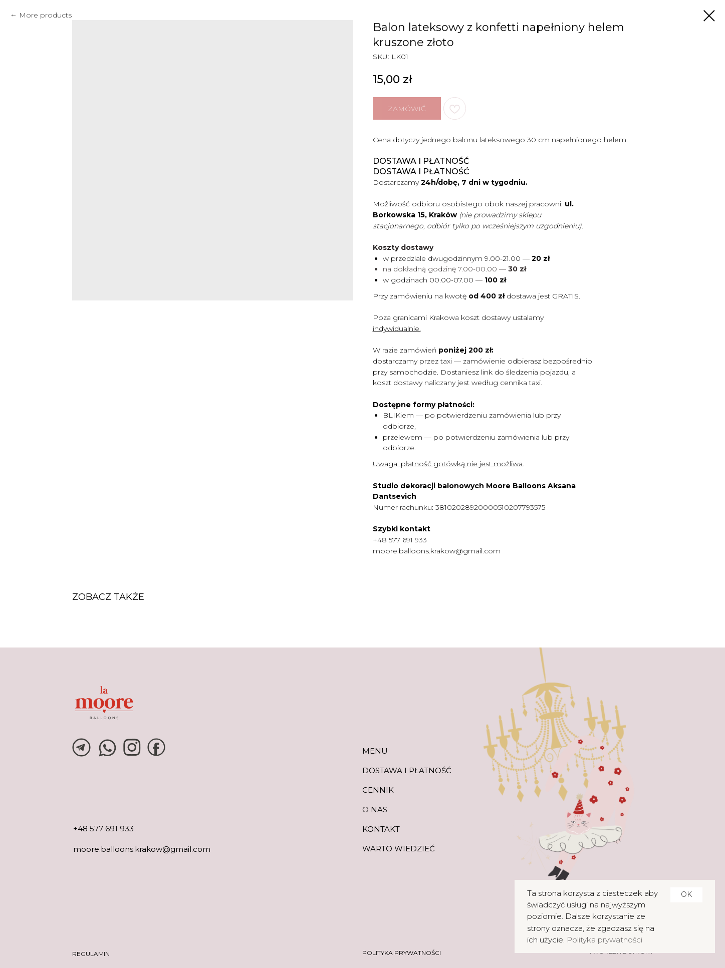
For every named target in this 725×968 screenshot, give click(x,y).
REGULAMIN (91, 953)
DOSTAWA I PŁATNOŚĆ (406, 770)
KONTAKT (381, 829)
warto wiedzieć (398, 848)
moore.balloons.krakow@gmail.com (437, 550)
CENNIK (378, 790)
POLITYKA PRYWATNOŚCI (401, 952)
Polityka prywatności (604, 939)
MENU (375, 751)
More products (45, 15)
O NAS (374, 809)
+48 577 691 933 (400, 539)
